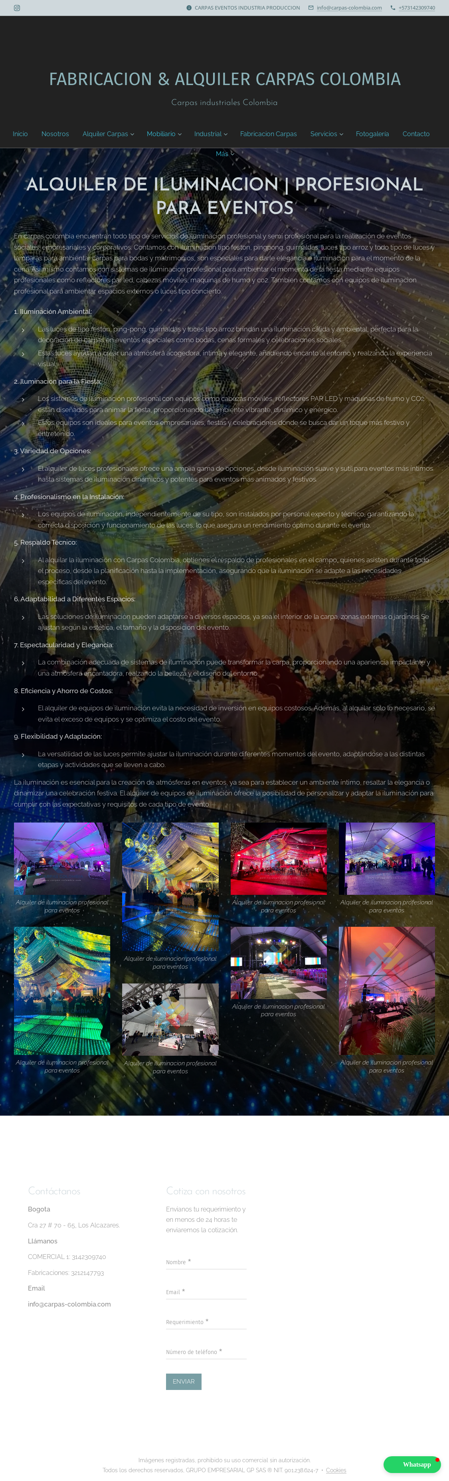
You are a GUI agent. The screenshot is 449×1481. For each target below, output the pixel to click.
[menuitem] (28, 134)
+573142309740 (417, 7)
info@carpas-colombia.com (349, 7)
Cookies (336, 1470)
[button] (412, 1464)
